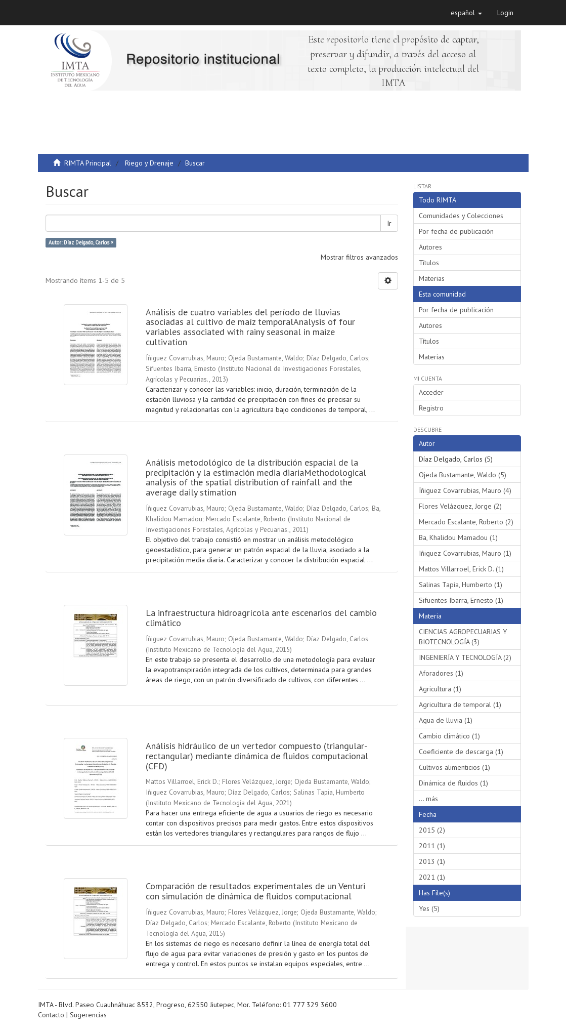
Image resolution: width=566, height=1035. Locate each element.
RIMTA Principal (87, 163)
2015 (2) (432, 830)
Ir (389, 223)
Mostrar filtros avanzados (359, 257)
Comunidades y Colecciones (461, 215)
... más (428, 798)
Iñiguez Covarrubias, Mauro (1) (465, 553)
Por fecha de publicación (456, 231)
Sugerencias (88, 1014)
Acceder (431, 392)
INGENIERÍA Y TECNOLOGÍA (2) (465, 657)
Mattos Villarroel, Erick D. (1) (461, 568)
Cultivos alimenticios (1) (454, 767)
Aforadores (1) (441, 673)
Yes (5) (429, 908)
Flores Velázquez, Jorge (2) (460, 506)
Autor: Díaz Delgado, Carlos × (81, 242)
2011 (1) (432, 845)
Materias (432, 278)
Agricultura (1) (440, 688)
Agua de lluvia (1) (445, 720)
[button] (466, 12)
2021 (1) (432, 877)
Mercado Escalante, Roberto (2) (466, 521)
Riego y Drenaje (149, 163)
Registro (431, 407)
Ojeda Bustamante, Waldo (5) (462, 474)
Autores (430, 247)
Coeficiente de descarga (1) (461, 751)
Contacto (51, 1014)
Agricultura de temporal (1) (460, 704)
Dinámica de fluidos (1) (453, 783)
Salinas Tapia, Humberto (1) (460, 584)
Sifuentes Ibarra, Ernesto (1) (461, 600)
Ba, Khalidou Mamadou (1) (458, 537)
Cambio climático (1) (449, 735)
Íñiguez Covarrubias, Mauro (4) (465, 490)
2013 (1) (432, 861)
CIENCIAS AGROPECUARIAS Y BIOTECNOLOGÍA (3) (463, 636)
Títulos (429, 262)
